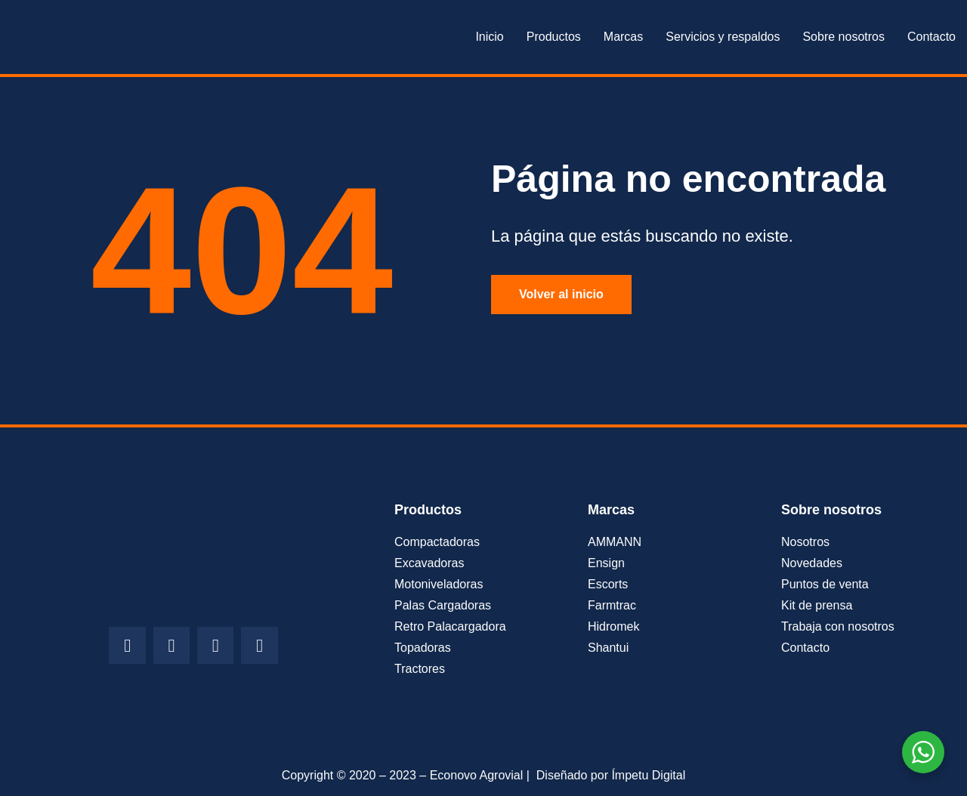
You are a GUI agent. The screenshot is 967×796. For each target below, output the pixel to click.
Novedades (811, 563)
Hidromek (613, 626)
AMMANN (614, 541)
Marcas (623, 36)
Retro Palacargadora (450, 626)
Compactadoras (437, 541)
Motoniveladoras (438, 584)
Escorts (608, 584)
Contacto (931, 36)
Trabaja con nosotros (837, 626)
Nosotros (805, 541)
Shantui (608, 647)
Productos (554, 36)
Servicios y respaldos (723, 36)
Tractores (419, 668)
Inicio (489, 36)
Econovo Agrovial (477, 775)
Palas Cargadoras (442, 605)
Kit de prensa (816, 605)
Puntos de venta (825, 584)
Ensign (606, 563)
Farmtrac (612, 605)
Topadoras (422, 647)
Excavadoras (429, 563)
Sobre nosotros (843, 36)
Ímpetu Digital (648, 775)
